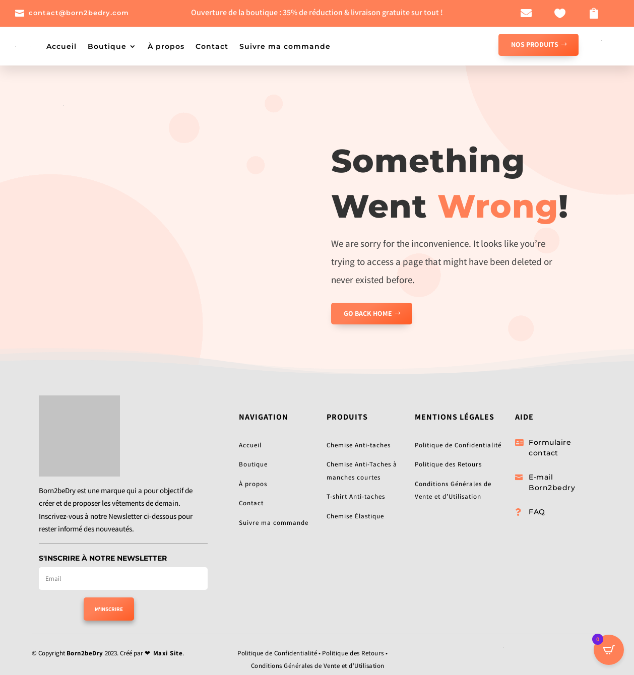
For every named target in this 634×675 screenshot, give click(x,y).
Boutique (107, 46)
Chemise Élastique (355, 516)
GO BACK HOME (368, 313)
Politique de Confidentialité (458, 445)
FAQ (537, 511)
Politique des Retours (448, 464)
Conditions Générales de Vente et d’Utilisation (318, 665)
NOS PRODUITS (534, 44)
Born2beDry (85, 653)
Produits (347, 417)
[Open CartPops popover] (609, 650)
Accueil (61, 46)
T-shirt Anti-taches (356, 496)
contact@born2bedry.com (79, 13)
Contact (212, 46)
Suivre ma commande (285, 46)
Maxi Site (168, 653)
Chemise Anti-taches (359, 445)
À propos (166, 46)
